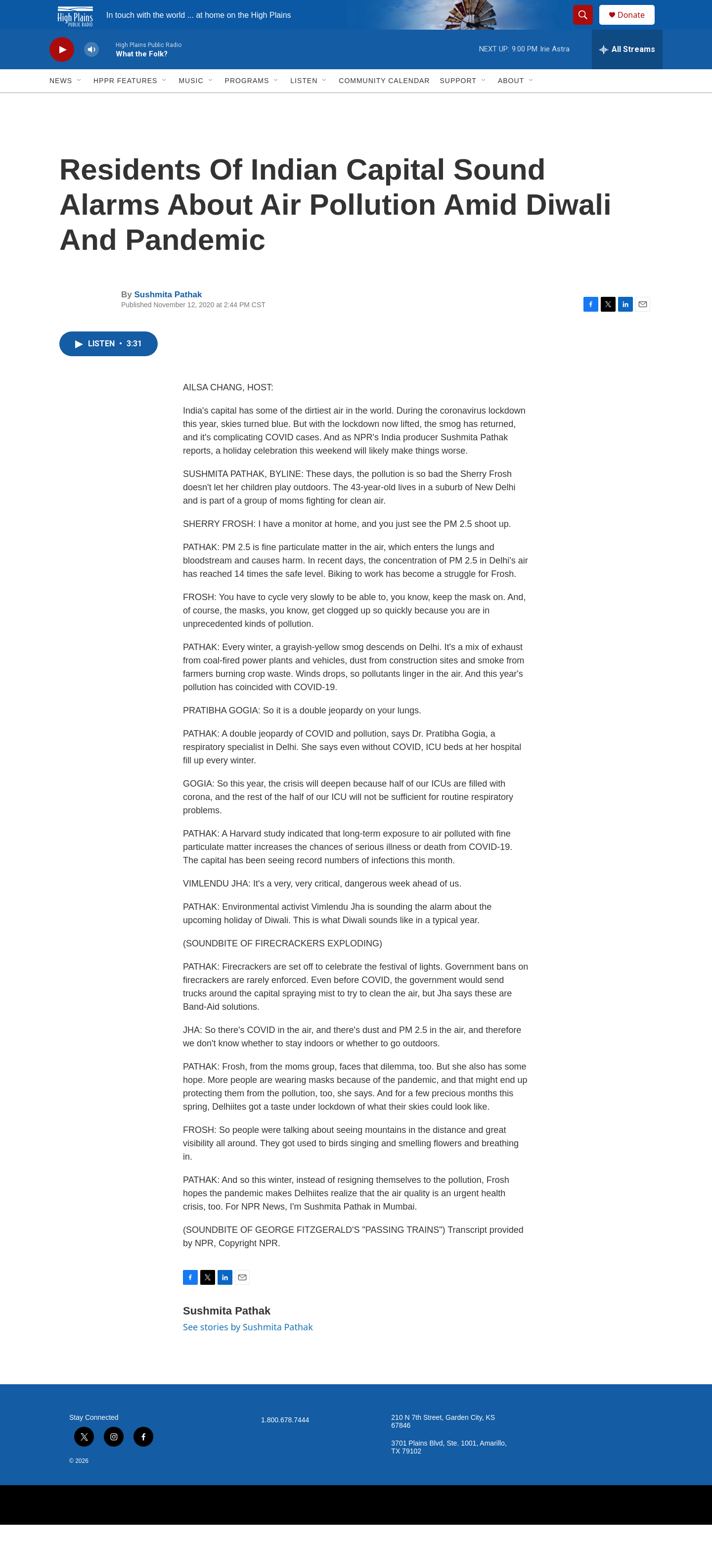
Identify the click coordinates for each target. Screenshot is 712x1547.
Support (458, 103)
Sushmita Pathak (168, 317)
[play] (62, 72)
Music (190, 103)
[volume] (91, 72)
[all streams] (627, 72)
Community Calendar (384, 103)
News (60, 103)
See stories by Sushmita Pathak (248, 1349)
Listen (303, 103)
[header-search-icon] (587, 26)
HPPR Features (125, 103)
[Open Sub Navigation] (80, 103)
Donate (637, 26)
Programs (247, 103)
